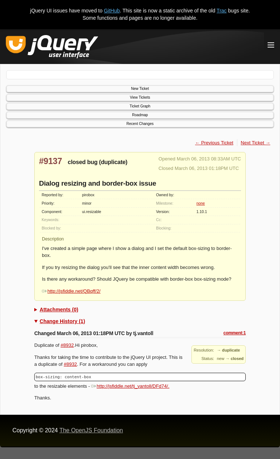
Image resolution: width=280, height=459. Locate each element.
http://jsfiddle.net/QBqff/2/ (71, 291)
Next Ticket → (255, 142)
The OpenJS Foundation (91, 430)
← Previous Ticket (214, 142)
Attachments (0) (59, 309)
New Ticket (140, 89)
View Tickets (140, 97)
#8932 (67, 345)
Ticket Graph (140, 106)
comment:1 (234, 332)
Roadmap (140, 115)
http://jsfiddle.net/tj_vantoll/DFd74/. (130, 386)
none (201, 203)
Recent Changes (140, 124)
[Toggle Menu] (271, 45)
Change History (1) (62, 321)
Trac (221, 11)
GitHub (112, 11)
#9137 (50, 161)
